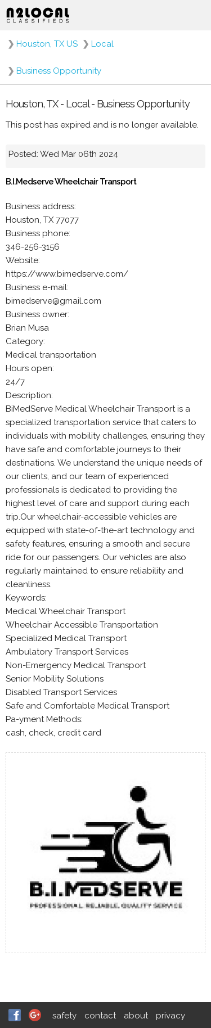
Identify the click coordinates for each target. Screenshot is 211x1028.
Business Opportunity (58, 71)
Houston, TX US (47, 44)
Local (102, 44)
